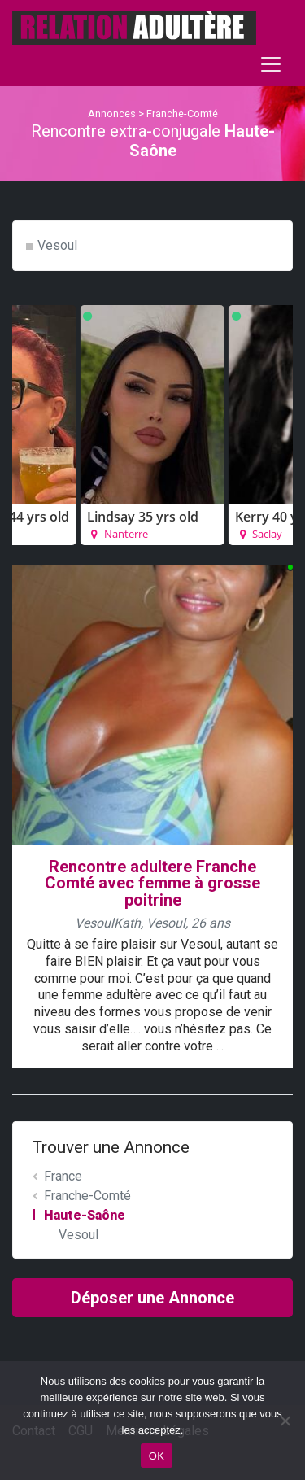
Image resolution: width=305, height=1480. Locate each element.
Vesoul (57, 245)
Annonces (112, 113)
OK (156, 1456)
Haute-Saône (84, 1215)
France (63, 1176)
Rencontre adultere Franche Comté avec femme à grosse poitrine (152, 883)
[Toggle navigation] (271, 64)
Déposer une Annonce (152, 1298)
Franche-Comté (182, 113)
